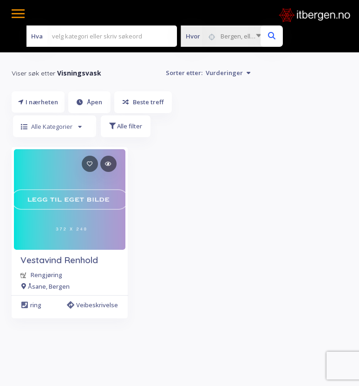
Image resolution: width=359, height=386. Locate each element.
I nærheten (38, 102)
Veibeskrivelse (94, 305)
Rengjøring (46, 275)
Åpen (89, 102)
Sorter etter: (208, 73)
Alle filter (125, 126)
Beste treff (143, 102)
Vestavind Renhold (59, 260)
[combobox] (223, 36)
